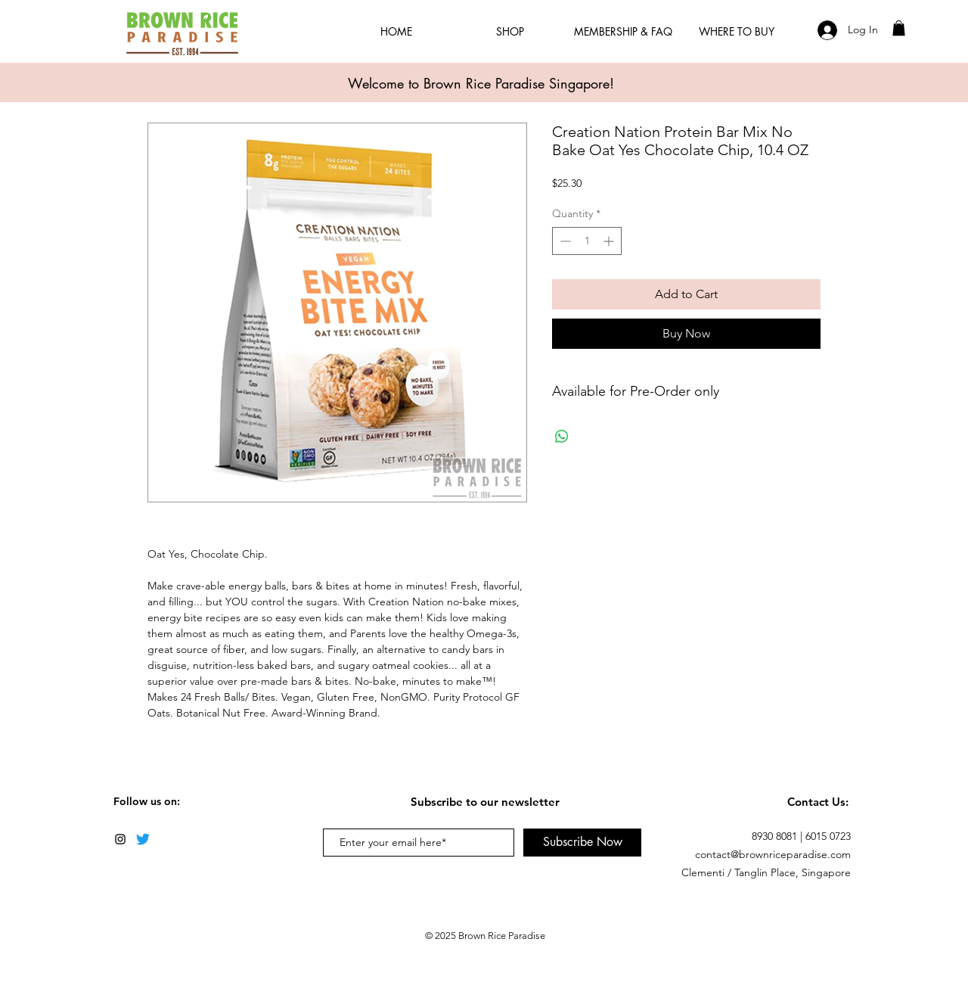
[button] (898, 28)
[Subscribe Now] (582, 843)
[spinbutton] (586, 241)
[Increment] (609, 241)
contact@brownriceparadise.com (773, 854)
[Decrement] (563, 241)
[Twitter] (143, 839)
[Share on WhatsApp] (562, 437)
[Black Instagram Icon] (120, 839)
